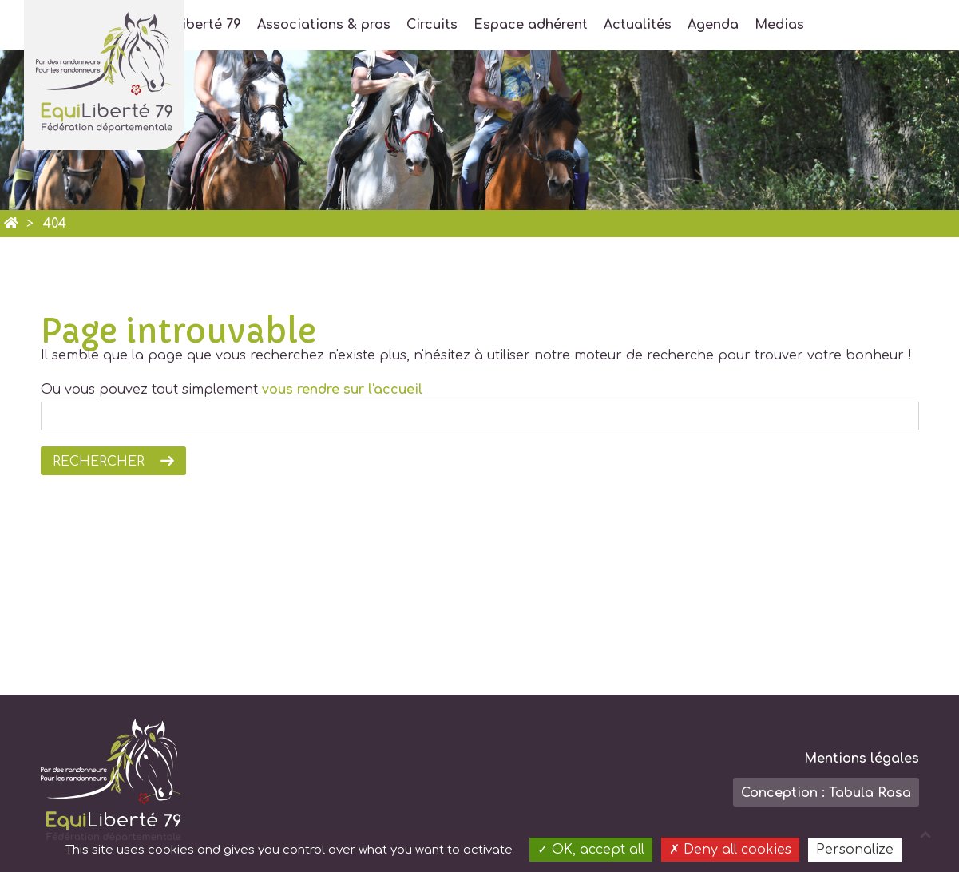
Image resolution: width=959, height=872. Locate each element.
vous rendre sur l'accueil (342, 389)
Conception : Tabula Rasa (826, 793)
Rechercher (99, 461)
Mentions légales (861, 758)
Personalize (855, 849)
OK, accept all (590, 849)
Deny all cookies (730, 849)
